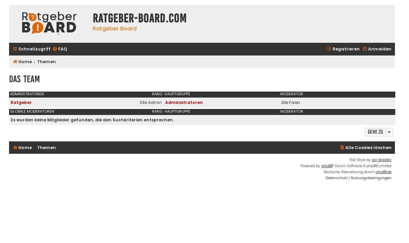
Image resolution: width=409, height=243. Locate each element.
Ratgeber (21, 102)
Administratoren (27, 94)
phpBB (326, 165)
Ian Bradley (382, 159)
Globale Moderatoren (32, 111)
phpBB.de (384, 171)
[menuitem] (59, 49)
